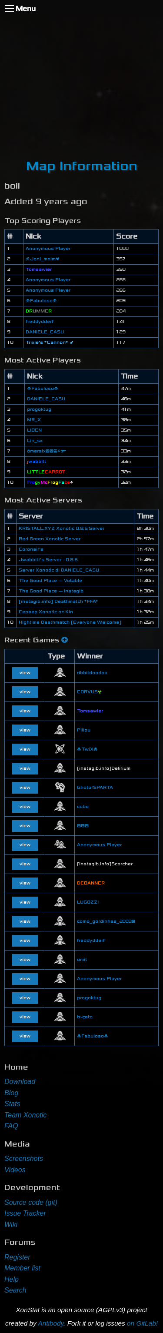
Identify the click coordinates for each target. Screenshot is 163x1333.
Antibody (50, 1323)
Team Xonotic (25, 1115)
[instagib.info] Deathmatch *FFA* (58, 601)
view (25, 672)
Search (15, 1290)
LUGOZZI (88, 902)
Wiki (10, 1224)
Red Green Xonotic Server (49, 539)
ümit (82, 959)
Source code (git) (30, 1202)
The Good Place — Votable (50, 580)
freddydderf (39, 321)
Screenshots (23, 1158)
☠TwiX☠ (87, 749)
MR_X (34, 419)
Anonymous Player (48, 248)
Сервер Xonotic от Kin (46, 612)
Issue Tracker (25, 1213)
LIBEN (34, 430)
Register (17, 1257)
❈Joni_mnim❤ (43, 259)
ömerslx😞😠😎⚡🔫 (46, 451)
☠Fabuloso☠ (41, 300)
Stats (12, 1103)
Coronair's (31, 549)
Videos (15, 1169)
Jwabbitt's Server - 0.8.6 (48, 559)
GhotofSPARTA (95, 787)
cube (83, 806)
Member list (22, 1268)
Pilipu (83, 730)
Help (11, 1279)
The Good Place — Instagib (51, 591)
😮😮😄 (83, 825)
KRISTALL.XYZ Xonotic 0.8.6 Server (61, 528)
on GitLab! (142, 1323)
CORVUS (89, 692)
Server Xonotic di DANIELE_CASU (59, 570)
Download (19, 1081)
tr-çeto (85, 1017)
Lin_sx (35, 440)
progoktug (39, 409)
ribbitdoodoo (92, 672)
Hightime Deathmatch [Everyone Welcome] (70, 622)
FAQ (11, 1126)
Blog (11, 1093)
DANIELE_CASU (45, 332)
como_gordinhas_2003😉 (106, 921)
